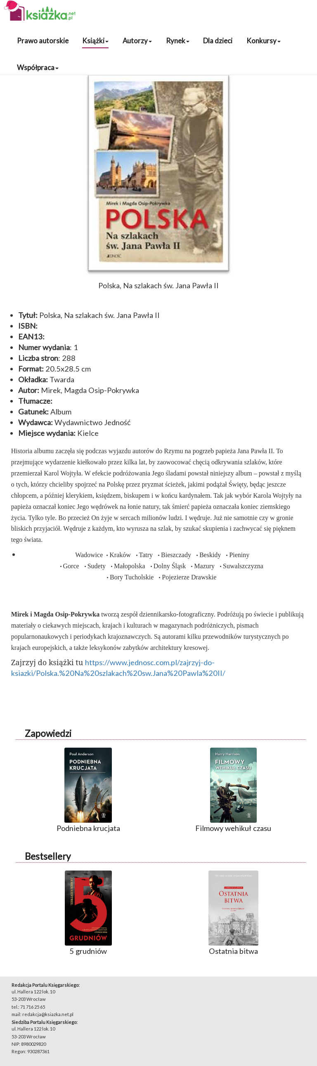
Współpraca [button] (38, 67)
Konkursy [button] (263, 40)
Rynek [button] (177, 40)
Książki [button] (95, 40)
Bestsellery (48, 856)
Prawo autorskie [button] (43, 40)
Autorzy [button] (137, 40)
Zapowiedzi (48, 733)
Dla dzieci (217, 40)
